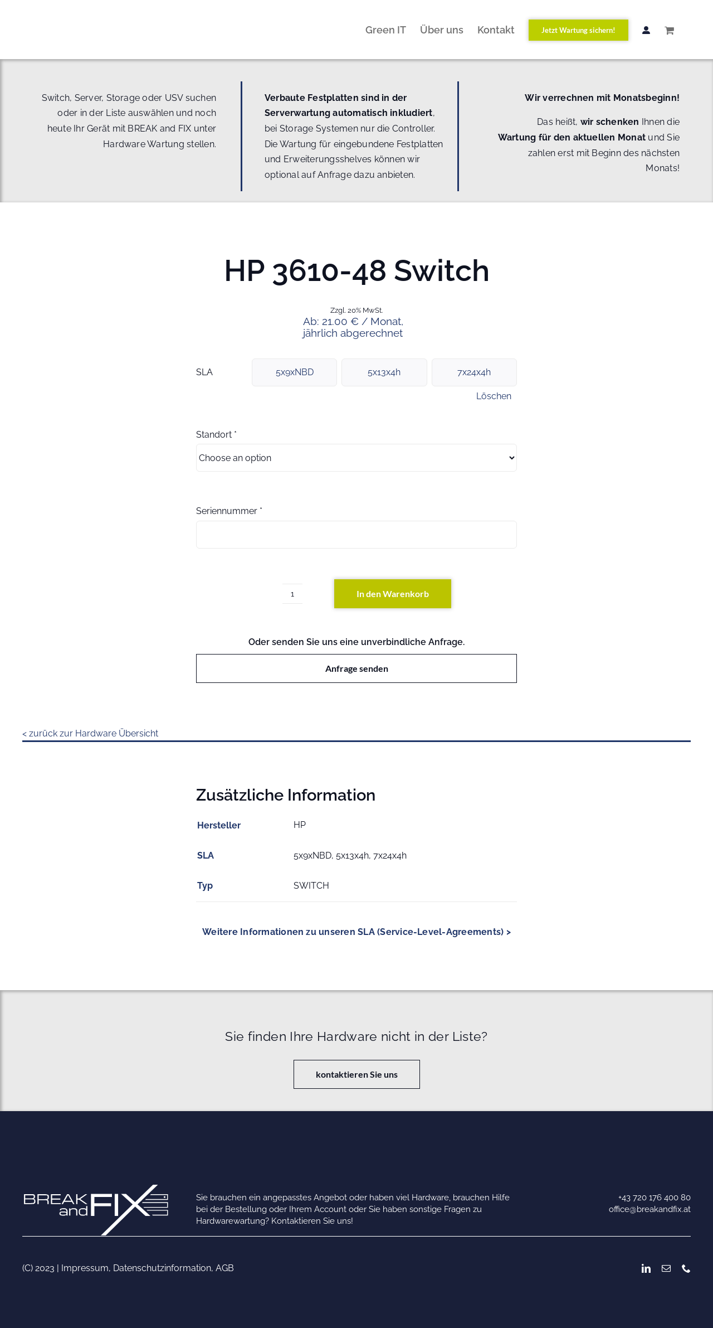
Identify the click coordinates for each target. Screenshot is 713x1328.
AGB (225, 1268)
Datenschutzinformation (162, 1268)
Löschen (493, 396)
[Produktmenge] (292, 594)
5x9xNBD (295, 372)
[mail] (666, 1268)
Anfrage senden (356, 668)
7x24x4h (474, 372)
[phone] (686, 1268)
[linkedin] (646, 1268)
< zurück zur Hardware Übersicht (90, 733)
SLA (204, 372)
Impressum (85, 1268)
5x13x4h (384, 372)
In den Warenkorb (392, 593)
